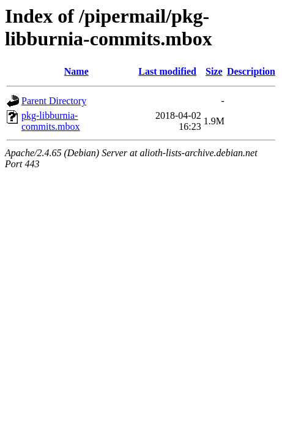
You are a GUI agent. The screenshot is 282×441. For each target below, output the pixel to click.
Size (214, 71)
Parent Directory (53, 101)
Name (76, 71)
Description (251, 71)
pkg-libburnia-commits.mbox (50, 121)
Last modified (167, 71)
